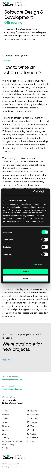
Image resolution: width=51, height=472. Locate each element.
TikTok (31, 430)
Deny (25, 278)
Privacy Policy (5, 466)
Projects (5, 419)
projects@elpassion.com (12, 380)
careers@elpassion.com (12, 389)
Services (5, 415)
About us (5, 426)
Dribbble (32, 437)
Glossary (5, 438)
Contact (5, 430)
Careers (5, 422)
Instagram (33, 422)
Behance (32, 441)
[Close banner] (47, 192)
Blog (4, 434)
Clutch (31, 434)
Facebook (33, 414)
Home (4, 411)
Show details (37, 264)
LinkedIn (32, 411)
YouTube (32, 418)
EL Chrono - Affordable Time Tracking (12, 443)
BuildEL (5, 448)
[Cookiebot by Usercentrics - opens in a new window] (33, 191)
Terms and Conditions (16, 466)
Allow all (25, 271)
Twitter (31, 426)
